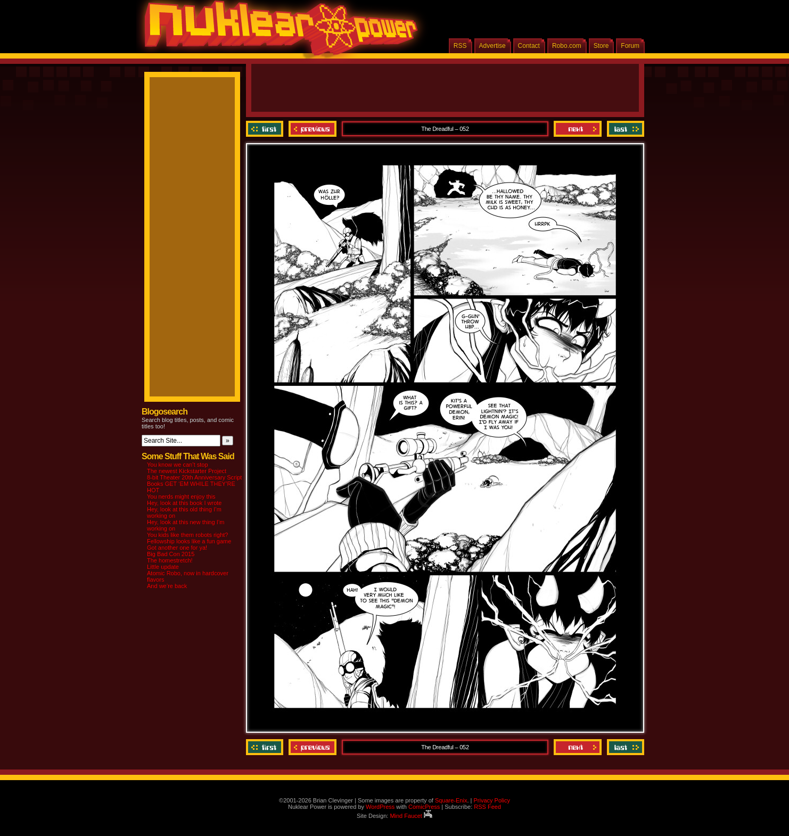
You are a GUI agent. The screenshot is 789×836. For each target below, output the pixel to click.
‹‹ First (266, 129)
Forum (630, 45)
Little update (163, 567)
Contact (529, 45)
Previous (312, 129)
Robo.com (566, 45)
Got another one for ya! (177, 547)
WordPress (380, 807)
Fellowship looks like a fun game (189, 541)
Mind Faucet (411, 816)
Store (601, 45)
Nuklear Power (277, 32)
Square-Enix (451, 800)
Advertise (492, 45)
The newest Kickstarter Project (186, 471)
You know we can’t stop (177, 464)
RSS (460, 45)
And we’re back (167, 586)
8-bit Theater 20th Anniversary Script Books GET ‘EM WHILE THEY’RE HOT (194, 483)
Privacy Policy (491, 800)
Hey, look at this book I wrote (184, 503)
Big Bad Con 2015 (170, 554)
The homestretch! (170, 560)
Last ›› (624, 129)
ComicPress (424, 807)
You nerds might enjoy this (181, 496)
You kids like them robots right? (187, 535)
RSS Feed (487, 807)
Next (577, 129)
